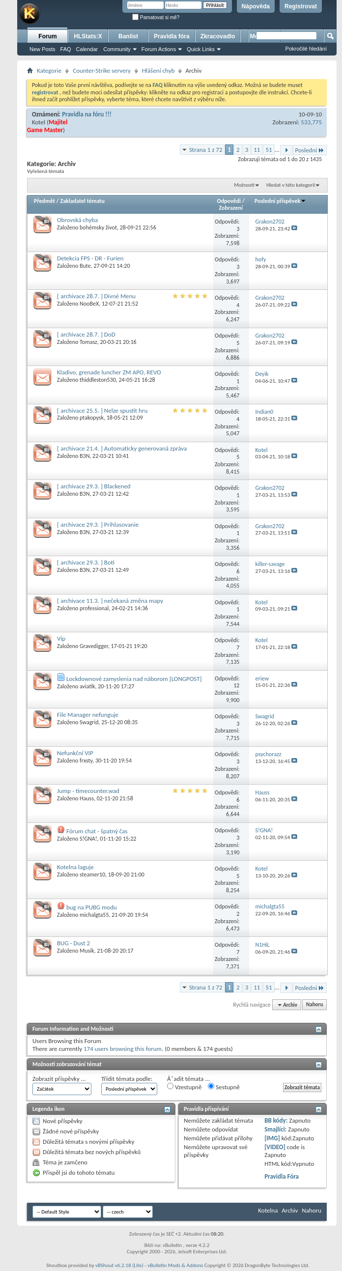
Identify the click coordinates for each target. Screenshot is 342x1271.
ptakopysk (92, 417)
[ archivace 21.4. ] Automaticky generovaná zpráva (122, 448)
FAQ (65, 49)
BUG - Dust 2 (73, 943)
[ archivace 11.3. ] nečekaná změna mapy (110, 600)
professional (94, 608)
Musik (87, 950)
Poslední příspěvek (280, 201)
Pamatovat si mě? (155, 17)
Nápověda (256, 6)
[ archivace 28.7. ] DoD (86, 334)
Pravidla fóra (172, 36)
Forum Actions (159, 49)
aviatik (87, 686)
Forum (47, 36)
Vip (61, 638)
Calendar (87, 49)
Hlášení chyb (158, 70)
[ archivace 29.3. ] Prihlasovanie (98, 524)
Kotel (38, 122)
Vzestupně (184, 1087)
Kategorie (49, 70)
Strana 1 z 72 (206, 149)
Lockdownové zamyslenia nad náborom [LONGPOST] (134, 678)
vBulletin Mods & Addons (175, 1265)
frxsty (86, 760)
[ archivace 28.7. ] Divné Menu (96, 296)
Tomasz (88, 342)
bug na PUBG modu (91, 907)
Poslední (310, 150)
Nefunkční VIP (75, 753)
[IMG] (272, 1138)
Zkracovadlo (217, 36)
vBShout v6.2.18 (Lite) (119, 1265)
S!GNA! (88, 838)
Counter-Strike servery (102, 70)
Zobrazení (231, 207)
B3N (84, 455)
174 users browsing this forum (123, 1048)
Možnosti (244, 185)
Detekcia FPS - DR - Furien (90, 258)
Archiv (290, 1210)
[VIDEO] (274, 1147)
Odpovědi (229, 201)
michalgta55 (94, 914)
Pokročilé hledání (306, 49)
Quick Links (201, 49)
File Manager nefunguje (87, 714)
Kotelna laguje (75, 867)
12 (236, 685)
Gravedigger (94, 646)
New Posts (42, 49)
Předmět (44, 201)
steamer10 (92, 874)
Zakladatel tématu (82, 201)
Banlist (128, 36)
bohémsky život (98, 227)
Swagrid (89, 722)
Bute (85, 265)
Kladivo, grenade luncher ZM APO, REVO (109, 372)
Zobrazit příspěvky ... (59, 1078)
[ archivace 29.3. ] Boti (85, 562)
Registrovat (301, 6)
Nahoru (314, 1005)
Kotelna (268, 1210)
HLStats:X (88, 36)
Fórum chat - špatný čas (96, 831)
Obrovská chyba (77, 220)
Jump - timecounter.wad (88, 790)
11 (257, 149)
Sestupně (224, 1087)
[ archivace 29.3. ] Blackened (94, 486)
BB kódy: (275, 1120)
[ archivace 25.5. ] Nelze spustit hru (102, 410)
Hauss (87, 798)
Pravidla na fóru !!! (87, 114)
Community (117, 49)
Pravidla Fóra (281, 1176)
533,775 (311, 122)
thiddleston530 (98, 379)
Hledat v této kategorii (290, 185)
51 (268, 149)
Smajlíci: (275, 1129)
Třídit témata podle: (126, 1078)
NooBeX (89, 303)
